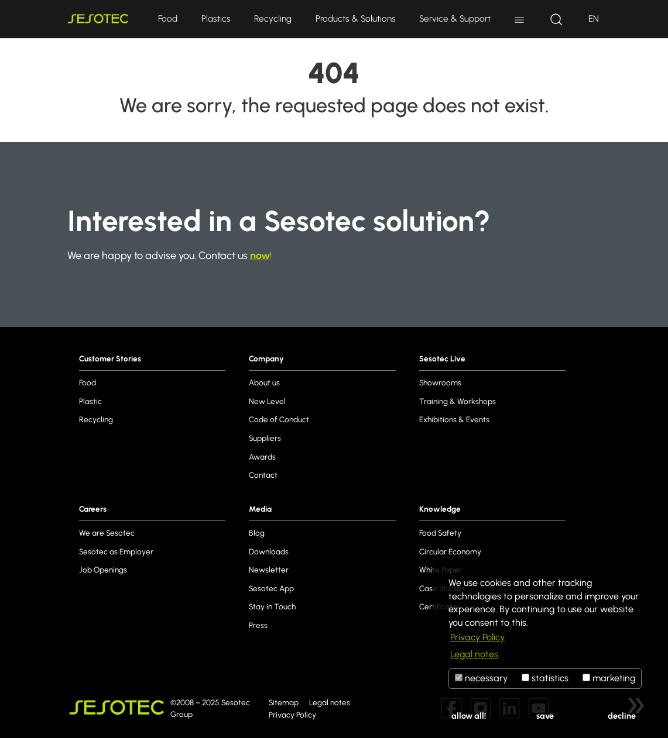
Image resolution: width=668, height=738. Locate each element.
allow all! (468, 716)
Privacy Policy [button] (477, 637)
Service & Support (455, 18)
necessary (481, 678)
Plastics (216, 18)
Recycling (273, 18)
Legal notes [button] (474, 654)
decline (622, 716)
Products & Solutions (356, 18)
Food (167, 18)
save (545, 716)
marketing (609, 678)
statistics (545, 678)
